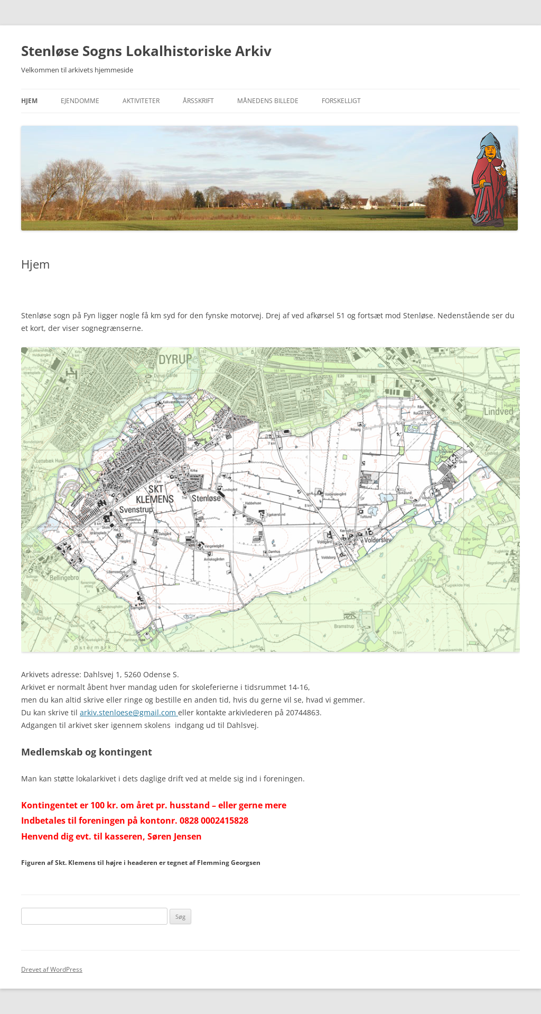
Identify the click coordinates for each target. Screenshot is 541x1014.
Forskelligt (341, 100)
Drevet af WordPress (51, 969)
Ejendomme (80, 100)
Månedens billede (268, 100)
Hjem (29, 100)
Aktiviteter (141, 100)
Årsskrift (198, 100)
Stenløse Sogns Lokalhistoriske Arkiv (146, 50)
